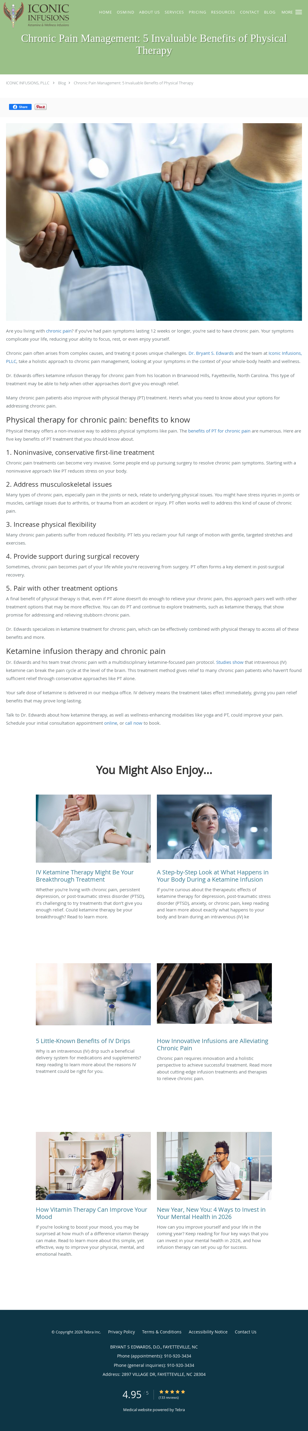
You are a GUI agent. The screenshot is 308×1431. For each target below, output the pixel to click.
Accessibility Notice (208, 1332)
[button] (298, 12)
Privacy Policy (121, 1332)
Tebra (180, 1409)
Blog (62, 83)
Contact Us (246, 1332)
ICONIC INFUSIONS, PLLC (27, 83)
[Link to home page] (36, 15)
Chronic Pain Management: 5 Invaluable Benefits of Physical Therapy (133, 83)
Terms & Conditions (162, 1332)
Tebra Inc (92, 1332)
